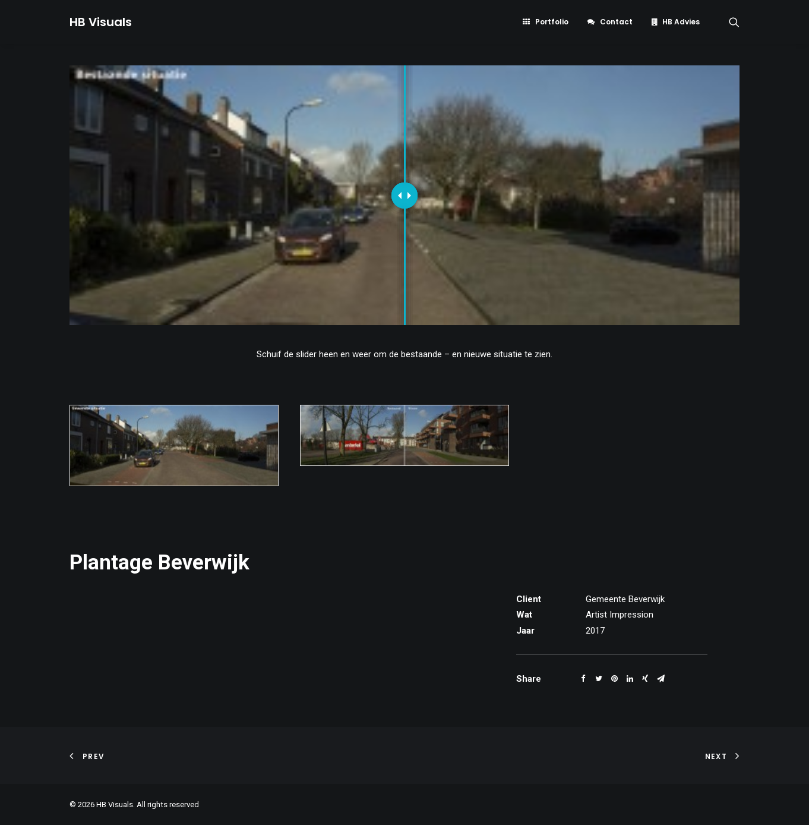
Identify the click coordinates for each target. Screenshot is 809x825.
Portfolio (551, 22)
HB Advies (681, 22)
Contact (616, 22)
